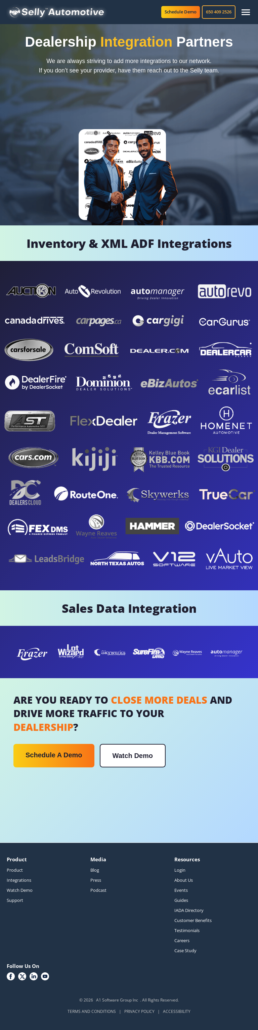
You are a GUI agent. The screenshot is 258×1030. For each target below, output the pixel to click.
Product (15, 870)
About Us (183, 880)
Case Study (185, 950)
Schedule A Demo (54, 755)
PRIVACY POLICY (139, 1011)
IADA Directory (189, 910)
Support (15, 900)
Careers (181, 940)
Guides (181, 900)
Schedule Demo (181, 12)
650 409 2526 (218, 12)
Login (179, 870)
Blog (94, 870)
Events (181, 890)
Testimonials (187, 930)
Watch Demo (133, 755)
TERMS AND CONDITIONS (92, 1011)
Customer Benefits (193, 920)
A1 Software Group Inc (117, 1000)
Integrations (19, 880)
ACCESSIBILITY (176, 1011)
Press (95, 880)
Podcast (98, 890)
